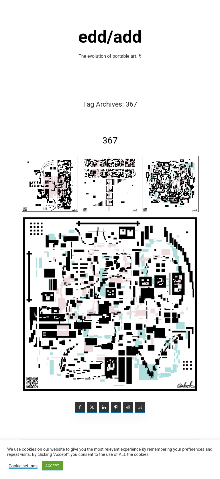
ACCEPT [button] (52, 466)
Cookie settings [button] (23, 465)
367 (110, 140)
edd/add (110, 37)
